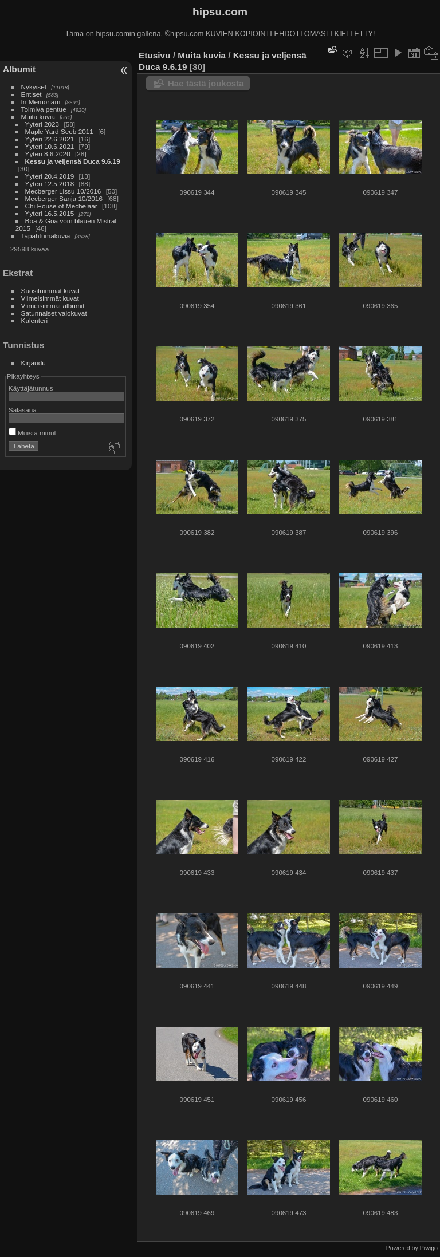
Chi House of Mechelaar (61, 206)
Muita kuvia (38, 116)
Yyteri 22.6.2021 (49, 139)
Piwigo (429, 1247)
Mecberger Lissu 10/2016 (63, 191)
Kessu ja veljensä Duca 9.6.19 (72, 161)
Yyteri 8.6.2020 (47, 153)
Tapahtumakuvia (45, 235)
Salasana (23, 409)
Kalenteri (34, 320)
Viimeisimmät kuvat (50, 298)
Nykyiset (33, 86)
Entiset (31, 94)
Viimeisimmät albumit (53, 305)
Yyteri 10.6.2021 (49, 146)
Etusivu (154, 55)
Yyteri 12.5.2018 (49, 183)
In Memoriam (41, 101)
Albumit (19, 69)
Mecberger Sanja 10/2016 (64, 198)
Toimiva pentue (43, 109)
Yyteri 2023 (42, 124)
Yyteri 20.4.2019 (49, 176)
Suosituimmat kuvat (50, 290)
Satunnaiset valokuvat (54, 313)
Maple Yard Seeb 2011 (59, 131)
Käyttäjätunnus (31, 388)
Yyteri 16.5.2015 (49, 213)
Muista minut (32, 432)
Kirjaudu (33, 363)
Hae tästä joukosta (206, 83)
